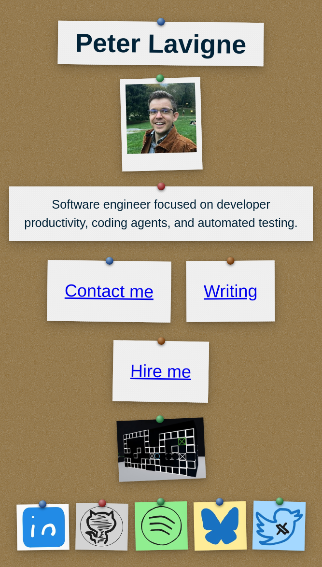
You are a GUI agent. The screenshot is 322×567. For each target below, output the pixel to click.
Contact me (109, 291)
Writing (231, 291)
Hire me (161, 371)
